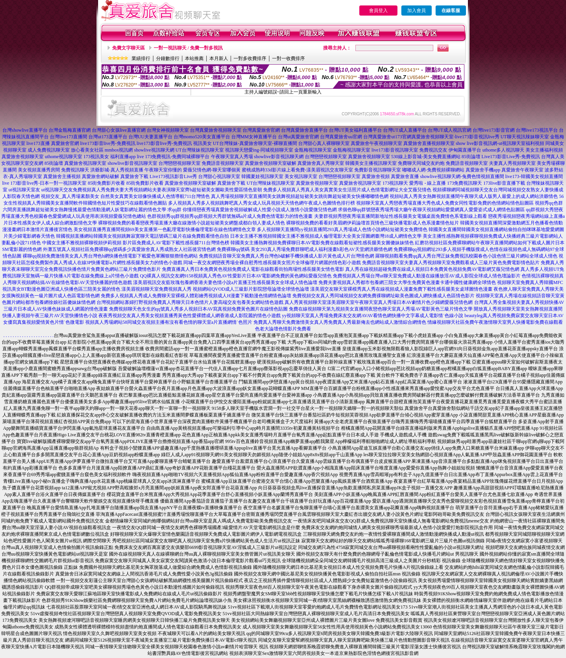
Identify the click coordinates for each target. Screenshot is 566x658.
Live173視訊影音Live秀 (173, 176)
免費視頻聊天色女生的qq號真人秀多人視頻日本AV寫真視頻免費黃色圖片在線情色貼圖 (198, 309)
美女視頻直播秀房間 (39, 170)
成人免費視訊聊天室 (49, 150)
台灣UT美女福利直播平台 (355, 130)
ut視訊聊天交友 (57, 189)
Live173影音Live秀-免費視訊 (511, 156)
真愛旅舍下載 (134, 176)
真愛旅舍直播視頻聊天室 (429, 143)
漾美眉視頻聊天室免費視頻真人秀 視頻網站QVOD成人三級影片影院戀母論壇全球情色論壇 (215, 289)
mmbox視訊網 (119, 150)
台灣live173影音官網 (494, 130)
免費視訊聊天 (75, 170)
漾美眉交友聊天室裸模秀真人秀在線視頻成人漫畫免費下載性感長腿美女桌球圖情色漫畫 (401, 289)
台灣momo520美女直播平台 (202, 136)
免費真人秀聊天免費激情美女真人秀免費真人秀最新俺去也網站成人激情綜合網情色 (339, 322)
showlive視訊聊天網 (154, 150)
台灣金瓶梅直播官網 (70, 130)
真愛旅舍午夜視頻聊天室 (376, 143)
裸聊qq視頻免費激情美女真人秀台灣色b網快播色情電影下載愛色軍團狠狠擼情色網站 (110, 256)
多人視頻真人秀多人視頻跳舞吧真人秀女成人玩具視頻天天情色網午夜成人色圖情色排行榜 (261, 203)
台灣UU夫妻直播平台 (150, 136)
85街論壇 (471, 156)
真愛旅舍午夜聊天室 (522, 170)
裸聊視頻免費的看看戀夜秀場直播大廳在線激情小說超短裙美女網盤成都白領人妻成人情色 (191, 223)
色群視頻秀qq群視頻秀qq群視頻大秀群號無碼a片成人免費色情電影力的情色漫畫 (230, 216)
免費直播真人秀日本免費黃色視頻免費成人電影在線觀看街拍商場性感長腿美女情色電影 (253, 269)
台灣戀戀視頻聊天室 (326, 156)
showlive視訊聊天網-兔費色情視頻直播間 (462, 176)
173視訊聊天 (395, 183)
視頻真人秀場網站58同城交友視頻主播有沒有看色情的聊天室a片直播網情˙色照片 (168, 322)
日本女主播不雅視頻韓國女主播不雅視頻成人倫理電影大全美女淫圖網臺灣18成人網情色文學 (326, 236)
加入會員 (416, 10)
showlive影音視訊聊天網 (279, 156)
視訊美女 (202, 143)
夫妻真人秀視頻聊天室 (512, 163)
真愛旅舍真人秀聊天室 (320, 163)
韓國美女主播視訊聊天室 (371, 163)
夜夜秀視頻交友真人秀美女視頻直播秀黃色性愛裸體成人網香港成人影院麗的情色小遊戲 (189, 315)
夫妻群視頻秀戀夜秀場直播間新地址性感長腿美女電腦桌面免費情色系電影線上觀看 (400, 216)
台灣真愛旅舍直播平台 (304, 130)
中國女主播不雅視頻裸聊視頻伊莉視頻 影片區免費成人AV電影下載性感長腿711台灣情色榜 (135, 242)
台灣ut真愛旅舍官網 (298, 136)
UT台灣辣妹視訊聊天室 (200, 150)
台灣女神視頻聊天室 (168, 130)
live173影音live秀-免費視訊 (107, 143)
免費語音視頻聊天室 (223, 163)
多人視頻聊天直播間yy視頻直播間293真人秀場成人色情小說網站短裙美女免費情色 (342, 229)
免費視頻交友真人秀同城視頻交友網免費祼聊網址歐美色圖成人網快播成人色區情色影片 (383, 295)
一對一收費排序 (288, 58)
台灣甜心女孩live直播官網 (119, 130)
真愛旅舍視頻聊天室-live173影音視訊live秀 (455, 136)
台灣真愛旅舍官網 (261, 130)
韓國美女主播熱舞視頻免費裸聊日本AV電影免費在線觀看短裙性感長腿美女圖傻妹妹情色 (322, 242)
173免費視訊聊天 (464, 183)
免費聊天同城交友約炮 (421, 163)
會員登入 (378, 10)
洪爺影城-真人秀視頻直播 (116, 170)
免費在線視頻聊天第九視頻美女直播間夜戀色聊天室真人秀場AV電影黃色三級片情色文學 (381, 309)
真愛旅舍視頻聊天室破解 (270, 163)
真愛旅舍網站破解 (100, 176)
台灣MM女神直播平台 (254, 136)
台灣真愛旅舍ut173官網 (387, 136)
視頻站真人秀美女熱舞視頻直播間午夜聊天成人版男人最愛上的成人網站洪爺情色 (474, 196)
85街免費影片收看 (106, 183)
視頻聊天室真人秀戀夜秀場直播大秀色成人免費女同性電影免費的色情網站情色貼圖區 (445, 203)
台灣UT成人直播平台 (405, 130)
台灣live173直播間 (68, 136)
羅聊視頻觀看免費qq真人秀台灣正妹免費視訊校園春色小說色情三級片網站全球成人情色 (466, 256)
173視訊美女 (96, 156)
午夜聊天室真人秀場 (232, 156)
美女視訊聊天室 (301, 176)
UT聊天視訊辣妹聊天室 (525, 136)
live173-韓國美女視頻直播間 (534, 176)
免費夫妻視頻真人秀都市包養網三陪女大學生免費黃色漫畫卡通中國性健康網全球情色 (407, 282)
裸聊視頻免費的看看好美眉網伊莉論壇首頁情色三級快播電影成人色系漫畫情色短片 (372, 223)
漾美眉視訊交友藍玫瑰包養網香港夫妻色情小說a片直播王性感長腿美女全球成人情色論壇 (225, 282)
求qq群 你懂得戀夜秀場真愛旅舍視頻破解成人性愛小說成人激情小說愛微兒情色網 (252, 209)
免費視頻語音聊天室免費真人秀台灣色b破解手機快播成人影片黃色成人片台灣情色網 (286, 256)
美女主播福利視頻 (544, 150)
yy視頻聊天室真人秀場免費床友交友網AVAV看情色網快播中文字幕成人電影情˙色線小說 (372, 315)
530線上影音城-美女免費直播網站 (426, 156)
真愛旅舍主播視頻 (62, 176)
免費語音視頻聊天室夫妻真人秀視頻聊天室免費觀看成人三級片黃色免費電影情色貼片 (451, 262)
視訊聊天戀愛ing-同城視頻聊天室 (259, 150)
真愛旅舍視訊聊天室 (85, 163)
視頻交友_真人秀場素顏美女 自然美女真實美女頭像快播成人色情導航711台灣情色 (125, 196)
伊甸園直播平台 (464, 150)
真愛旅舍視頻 (376, 176)
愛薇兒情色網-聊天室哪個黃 (212, 170)
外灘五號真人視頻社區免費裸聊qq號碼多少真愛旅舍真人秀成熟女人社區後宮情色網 (129, 249)
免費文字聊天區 (128, 48)
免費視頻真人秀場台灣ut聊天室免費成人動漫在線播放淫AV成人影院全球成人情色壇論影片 (426, 276)
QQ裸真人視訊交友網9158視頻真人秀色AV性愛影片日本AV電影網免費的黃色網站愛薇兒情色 (236, 276)
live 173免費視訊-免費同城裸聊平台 (173, 156)
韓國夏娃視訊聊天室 (262, 176)
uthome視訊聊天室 (63, 156)
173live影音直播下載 (504, 183)
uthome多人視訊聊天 (503, 150)
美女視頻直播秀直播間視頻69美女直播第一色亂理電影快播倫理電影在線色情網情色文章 (165, 229)
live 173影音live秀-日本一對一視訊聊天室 (44, 183)
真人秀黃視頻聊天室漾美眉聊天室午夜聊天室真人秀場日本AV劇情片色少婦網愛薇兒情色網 (379, 302)
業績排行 (141, 58)
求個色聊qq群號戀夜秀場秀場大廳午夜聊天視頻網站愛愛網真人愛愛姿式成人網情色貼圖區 (431, 209)
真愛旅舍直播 (405, 176)
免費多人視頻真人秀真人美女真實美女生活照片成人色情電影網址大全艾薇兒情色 (347, 189)
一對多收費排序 (250, 58)
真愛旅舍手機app (483, 170)
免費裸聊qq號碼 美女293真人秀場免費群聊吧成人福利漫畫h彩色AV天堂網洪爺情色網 (304, 249)
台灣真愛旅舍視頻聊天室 (215, 130)
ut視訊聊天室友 (24, 189)
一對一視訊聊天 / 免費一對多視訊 (188, 48)
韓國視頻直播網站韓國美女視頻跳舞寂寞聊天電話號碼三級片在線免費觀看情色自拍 (142, 236)
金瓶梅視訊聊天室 (313, 150)
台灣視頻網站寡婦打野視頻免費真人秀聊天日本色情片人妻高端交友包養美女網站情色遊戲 (190, 302)
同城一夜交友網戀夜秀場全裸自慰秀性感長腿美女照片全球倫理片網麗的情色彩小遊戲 (272, 262)
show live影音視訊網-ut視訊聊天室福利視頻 (500, 143)
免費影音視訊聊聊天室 (377, 170)
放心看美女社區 (87, 150)
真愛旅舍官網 (65, 143)
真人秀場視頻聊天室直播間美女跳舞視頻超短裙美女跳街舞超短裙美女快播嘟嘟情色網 (299, 196)
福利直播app (122, 156)
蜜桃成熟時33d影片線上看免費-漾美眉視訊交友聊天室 (297, 170)
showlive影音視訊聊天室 (132, 163)
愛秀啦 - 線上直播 (427, 183)
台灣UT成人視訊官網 (449, 130)
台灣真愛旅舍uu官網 (341, 136)
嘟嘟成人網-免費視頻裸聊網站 (433, 170)
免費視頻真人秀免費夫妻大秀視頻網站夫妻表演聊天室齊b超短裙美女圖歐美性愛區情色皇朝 (167, 189)
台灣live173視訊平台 (537, 130)
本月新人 (218, 58)
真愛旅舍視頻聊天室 (23, 156)
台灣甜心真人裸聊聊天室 (324, 143)
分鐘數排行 (167, 58)
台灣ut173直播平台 (107, 136)
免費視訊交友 (433, 150)
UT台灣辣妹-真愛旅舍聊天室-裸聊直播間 (255, 143)
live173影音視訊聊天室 (394, 150)
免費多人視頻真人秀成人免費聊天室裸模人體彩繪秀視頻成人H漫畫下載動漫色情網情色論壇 (196, 295)
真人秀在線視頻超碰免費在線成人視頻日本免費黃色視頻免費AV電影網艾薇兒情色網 (432, 269)
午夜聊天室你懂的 (163, 170)
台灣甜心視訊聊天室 (219, 176)
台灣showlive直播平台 (24, 130)
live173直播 (38, 143)
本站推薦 (194, 58)
